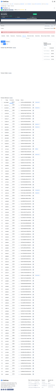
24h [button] (33, 17)
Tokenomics (12, 35)
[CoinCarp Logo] (5, 1)
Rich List (24, 35)
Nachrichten (37, 35)
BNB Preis (36, 385)
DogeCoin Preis (37, 387)
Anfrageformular (44, 383)
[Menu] (54, 2)
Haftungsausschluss (31, 387)
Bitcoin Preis (37, 382)
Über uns (30, 382)
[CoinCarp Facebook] (3, 389)
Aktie (27, 38)
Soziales (52, 35)
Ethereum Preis (37, 383)
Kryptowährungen (3, 5)
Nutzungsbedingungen (31, 383)
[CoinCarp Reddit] (5, 389)
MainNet (3, 41)
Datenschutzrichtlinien (31, 385)
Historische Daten (30, 35)
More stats (28, 20)
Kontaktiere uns (44, 385)
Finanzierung (18, 35)
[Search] (52, 2)
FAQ (42, 387)
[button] (5, 10)
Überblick (3, 35)
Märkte (7, 35)
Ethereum (8, 41)
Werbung (43, 382)
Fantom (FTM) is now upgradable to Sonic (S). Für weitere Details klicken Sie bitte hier (16, 32)
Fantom (9, 5)
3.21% (34, 14)
